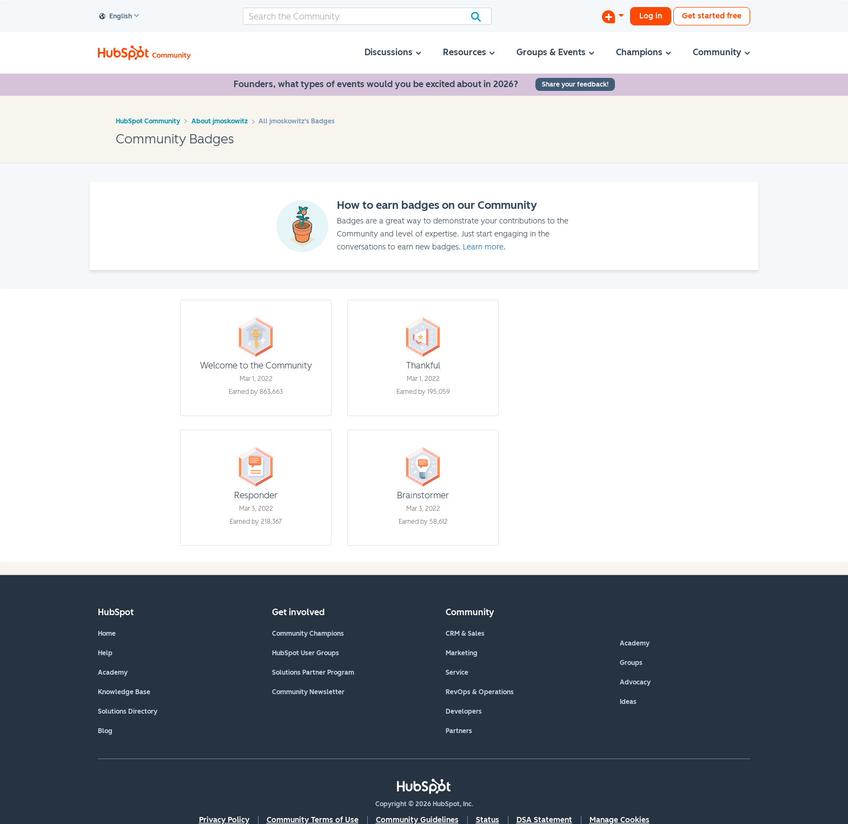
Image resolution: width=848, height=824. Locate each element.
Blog (105, 731)
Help (105, 653)
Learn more (483, 247)
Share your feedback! (575, 84)
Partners (459, 731)
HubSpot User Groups (305, 653)
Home (107, 633)
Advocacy (635, 682)
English (116, 16)
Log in (650, 16)
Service (457, 672)
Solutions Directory (127, 711)
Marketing (462, 653)
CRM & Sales (465, 633)
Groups (631, 663)
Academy (113, 672)
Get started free (711, 16)
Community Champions (308, 633)
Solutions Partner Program (313, 672)
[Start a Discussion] (612, 16)
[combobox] (367, 16)
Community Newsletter (308, 692)
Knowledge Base (124, 692)
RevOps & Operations (480, 692)
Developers (464, 711)
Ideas (628, 702)
